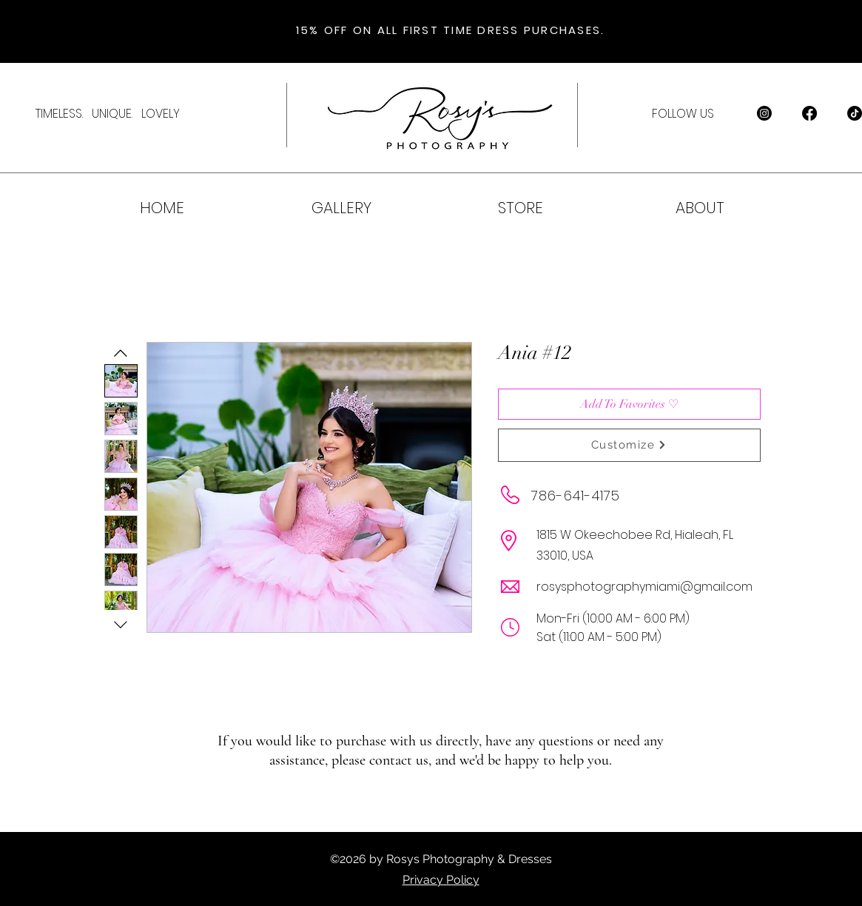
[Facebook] (809, 113)
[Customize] (629, 445)
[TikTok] (854, 113)
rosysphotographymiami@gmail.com (644, 586)
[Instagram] (764, 113)
